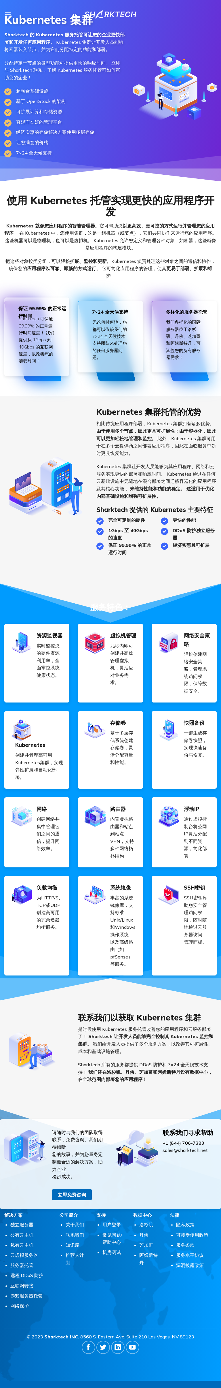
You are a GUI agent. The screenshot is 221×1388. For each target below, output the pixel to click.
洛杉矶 (146, 1224)
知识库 (72, 1245)
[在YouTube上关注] (132, 1347)
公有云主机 (21, 1235)
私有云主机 (21, 1245)
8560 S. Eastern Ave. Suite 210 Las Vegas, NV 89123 (137, 1337)
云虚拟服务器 (24, 1255)
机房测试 (111, 1252)
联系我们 (75, 1235)
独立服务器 (21, 1224)
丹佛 (143, 1235)
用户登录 (111, 1224)
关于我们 (75, 1224)
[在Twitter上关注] (103, 1347)
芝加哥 (146, 1245)
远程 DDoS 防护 (26, 1275)
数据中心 (142, 1215)
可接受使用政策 (192, 1235)
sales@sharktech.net (185, 1150)
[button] (7, 14)
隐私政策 (185, 1224)
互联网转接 (21, 1286)
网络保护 (19, 1306)
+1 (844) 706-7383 (183, 1143)
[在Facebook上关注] (88, 1347)
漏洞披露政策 (190, 1265)
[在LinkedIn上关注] (118, 1347)
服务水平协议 (190, 1255)
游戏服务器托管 (26, 1296)
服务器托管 (21, 1265)
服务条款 (185, 1245)
